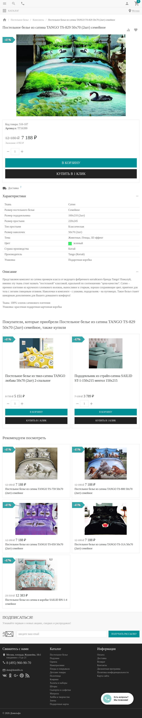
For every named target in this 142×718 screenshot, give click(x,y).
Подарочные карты (59, 704)
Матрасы (54, 693)
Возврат (101, 662)
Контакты (102, 665)
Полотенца (55, 676)
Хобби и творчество (60, 697)
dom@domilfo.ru (14, 670)
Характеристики (14, 196)
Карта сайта (103, 676)
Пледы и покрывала (60, 669)
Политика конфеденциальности (113, 672)
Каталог (11, 11)
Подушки (54, 658)
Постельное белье (59, 654)
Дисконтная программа (108, 669)
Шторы (53, 686)
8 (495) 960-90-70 (18, 663)
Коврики (54, 679)
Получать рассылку (124, 634)
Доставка (101, 658)
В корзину (71, 163)
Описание (10, 271)
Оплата (100, 654)
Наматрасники (57, 665)
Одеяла (53, 662)
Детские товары (58, 672)
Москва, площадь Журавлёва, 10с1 (23, 654)
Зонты (53, 700)
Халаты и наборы (58, 683)
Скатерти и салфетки (60, 690)
